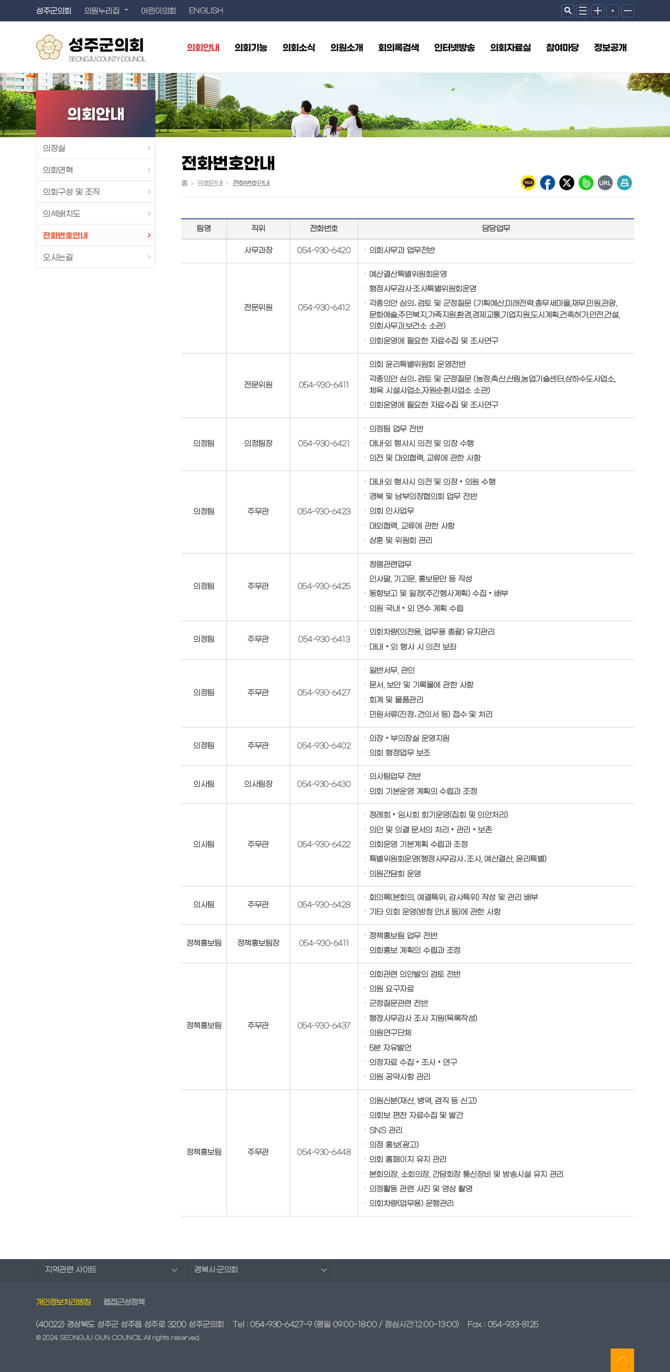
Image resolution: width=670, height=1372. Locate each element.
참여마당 (562, 48)
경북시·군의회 (216, 1270)
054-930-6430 (323, 784)
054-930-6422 (323, 845)
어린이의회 (158, 11)
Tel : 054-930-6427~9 (272, 1324)
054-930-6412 (324, 308)
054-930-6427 (323, 693)
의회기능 (251, 48)
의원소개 (346, 48)
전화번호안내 (65, 236)
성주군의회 (106, 48)
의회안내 (203, 48)
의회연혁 (58, 170)
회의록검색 (398, 48)
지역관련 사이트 (71, 1270)
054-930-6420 (323, 251)
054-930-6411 (324, 385)
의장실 (54, 148)
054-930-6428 (323, 905)
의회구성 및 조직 (71, 192)
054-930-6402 (323, 746)
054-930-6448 (323, 1152)
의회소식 (298, 48)
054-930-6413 (324, 640)
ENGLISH (206, 11)
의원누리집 (102, 11)
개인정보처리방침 (63, 1302)
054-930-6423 (323, 512)
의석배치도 (61, 214)
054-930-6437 (323, 1026)
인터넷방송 (454, 48)
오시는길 (58, 257)
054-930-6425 (323, 587)
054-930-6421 (324, 444)
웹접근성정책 (123, 1302)
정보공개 (610, 48)
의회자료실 (510, 48)
